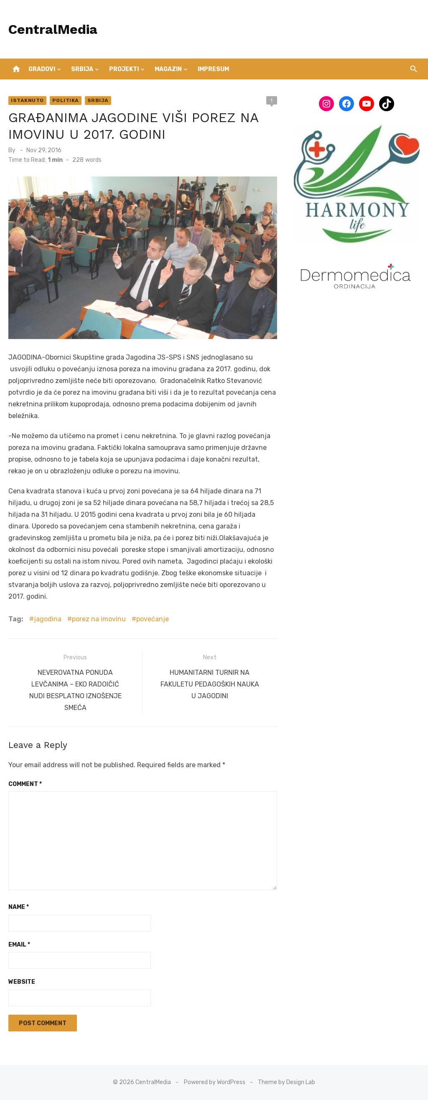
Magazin (168, 69)
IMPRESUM (213, 69)
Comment (25, 784)
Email (19, 944)
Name (18, 907)
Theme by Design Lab (286, 1082)
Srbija (82, 69)
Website (21, 981)
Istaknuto (27, 100)
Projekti (124, 69)
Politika (65, 100)
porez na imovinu (99, 619)
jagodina (47, 619)
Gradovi (41, 69)
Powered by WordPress (214, 1082)
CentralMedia (52, 29)
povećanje (152, 619)
